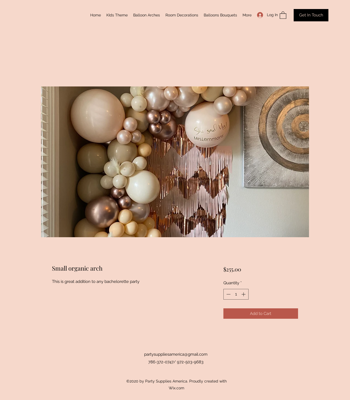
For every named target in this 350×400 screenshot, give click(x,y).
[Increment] (244, 294)
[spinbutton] (235, 294)
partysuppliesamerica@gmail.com (176, 354)
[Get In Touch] (311, 15)
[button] (283, 15)
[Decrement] (228, 294)
